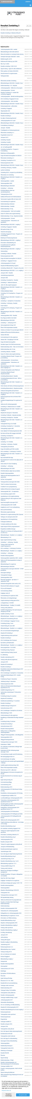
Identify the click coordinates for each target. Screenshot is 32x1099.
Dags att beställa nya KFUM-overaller (10, 449)
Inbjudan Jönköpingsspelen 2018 (9, 922)
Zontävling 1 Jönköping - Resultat (9, 303)
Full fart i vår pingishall (6, 479)
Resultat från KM (5, 1053)
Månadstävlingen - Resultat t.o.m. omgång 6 (11, 616)
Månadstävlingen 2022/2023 (8, 320)
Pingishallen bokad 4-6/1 (7, 135)
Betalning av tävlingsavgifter (8, 153)
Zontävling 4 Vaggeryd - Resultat (9, 227)
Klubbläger (3, 971)
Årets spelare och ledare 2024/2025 (9, 71)
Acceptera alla (23, 1095)
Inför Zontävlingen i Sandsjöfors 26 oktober (11, 710)
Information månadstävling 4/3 (8, 242)
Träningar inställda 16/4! (6, 1066)
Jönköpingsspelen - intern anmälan (9, 101)
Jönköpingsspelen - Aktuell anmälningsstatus (12, 96)
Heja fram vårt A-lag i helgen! (8, 878)
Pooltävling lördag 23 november (8, 696)
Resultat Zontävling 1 (6, 703)
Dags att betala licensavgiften (8, 342)
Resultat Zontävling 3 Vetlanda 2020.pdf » (11, 33)
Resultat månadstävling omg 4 (8, 837)
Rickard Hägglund (5, 956)
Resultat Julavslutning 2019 (7, 657)
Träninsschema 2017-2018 (7, 968)
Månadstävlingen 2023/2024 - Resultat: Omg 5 (12, 113)
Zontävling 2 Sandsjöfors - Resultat (9, 280)
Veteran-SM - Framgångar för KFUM (9, 339)
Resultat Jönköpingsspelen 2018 (9, 908)
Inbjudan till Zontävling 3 (7, 664)
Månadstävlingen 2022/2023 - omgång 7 (10, 224)
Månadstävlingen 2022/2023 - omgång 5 (10, 248)
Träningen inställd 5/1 (6, 1021)
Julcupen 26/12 (4, 137)
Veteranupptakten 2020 (6, 577)
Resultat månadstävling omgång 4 (9, 930)
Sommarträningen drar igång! (8, 759)
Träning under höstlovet (6, 868)
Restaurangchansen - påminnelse (9, 106)
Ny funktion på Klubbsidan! (7, 642)
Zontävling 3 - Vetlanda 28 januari (9, 282)
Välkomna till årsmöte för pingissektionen (11, 899)
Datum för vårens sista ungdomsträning (10, 213)
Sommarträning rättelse (6, 590)
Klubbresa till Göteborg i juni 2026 (9, 61)
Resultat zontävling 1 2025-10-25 (9, 66)
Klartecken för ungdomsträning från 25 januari (12, 514)
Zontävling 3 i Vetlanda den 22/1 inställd (10, 406)
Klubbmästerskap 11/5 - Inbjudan (9, 85)
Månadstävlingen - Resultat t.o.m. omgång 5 (11, 628)
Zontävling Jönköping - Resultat (8, 167)
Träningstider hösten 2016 (7, 1048)
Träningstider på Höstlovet (7, 446)
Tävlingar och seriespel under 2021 (9, 516)
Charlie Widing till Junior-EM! (8, 625)
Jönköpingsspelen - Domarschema (9, 360)
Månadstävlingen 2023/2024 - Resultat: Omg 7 (12, 83)
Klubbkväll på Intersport (6, 1045)
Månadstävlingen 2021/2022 (8, 468)
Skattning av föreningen (6, 1050)
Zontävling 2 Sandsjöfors (7, 435)
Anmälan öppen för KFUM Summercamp (11, 344)
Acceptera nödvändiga (8, 1094)
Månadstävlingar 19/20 (6, 713)
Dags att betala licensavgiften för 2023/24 (11, 155)
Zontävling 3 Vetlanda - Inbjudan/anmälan (11, 415)
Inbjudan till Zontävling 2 (7, 698)
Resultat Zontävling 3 (10, 26)
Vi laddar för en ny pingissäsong (9, 486)
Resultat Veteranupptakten (7, 473)
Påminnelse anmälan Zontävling (8, 80)
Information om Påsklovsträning (8, 918)
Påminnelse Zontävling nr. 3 (7, 132)
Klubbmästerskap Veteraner (7, 204)
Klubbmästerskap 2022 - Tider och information (12, 346)
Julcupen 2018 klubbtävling (7, 846)
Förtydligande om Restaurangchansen (10, 130)
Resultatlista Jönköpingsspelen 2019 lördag (11, 793)
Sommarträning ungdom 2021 (8, 494)
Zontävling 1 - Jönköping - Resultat (9, 542)
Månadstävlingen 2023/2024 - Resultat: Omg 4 (12, 123)
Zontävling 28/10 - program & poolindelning (11, 172)
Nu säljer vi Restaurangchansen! (8, 118)
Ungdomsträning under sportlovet (9, 635)
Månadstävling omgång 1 (7, 959)
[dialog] (16, 1088)
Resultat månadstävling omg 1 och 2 (10, 861)
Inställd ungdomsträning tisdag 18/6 (10, 765)
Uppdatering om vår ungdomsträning (10, 496)
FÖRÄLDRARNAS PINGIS (7, 291)
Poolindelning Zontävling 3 (7, 125)
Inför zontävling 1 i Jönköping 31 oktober (11, 451)
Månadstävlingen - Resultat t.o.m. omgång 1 (11, 550)
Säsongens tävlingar (6, 572)
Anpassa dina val (6, 1090)
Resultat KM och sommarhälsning (9, 983)
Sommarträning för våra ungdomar (9, 337)
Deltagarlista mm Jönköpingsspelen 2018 (11, 913)
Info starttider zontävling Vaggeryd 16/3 (10, 828)
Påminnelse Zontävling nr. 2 (7, 158)
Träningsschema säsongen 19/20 (9, 742)
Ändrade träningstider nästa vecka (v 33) (11, 583)
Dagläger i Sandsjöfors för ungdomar (10, 880)
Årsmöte (3, 1055)
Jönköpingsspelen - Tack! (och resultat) (10, 211)
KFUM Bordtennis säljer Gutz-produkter (10, 471)
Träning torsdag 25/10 (6, 951)
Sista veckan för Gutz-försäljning (9, 463)
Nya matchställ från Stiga (7, 457)
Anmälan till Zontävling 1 (7, 723)
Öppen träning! (4, 1057)
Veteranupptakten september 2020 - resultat (11, 558)
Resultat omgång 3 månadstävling (9, 942)
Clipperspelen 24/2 (5, 111)
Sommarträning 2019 (6, 784)
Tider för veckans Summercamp (8, 484)
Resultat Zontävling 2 (6, 666)
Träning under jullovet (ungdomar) (9, 659)
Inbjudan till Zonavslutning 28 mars (9, 618)
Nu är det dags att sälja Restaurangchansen (11, 854)
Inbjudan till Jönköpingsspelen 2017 (10, 1007)
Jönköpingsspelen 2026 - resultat (9, 49)
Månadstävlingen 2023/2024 (8, 185)
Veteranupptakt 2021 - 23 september (10, 491)
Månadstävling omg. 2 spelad (8, 949)
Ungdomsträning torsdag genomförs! (10, 600)
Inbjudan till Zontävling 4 (7, 633)
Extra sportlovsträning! (6, 509)
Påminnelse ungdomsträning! (8, 512)
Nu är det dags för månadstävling (9, 1038)
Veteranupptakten (5, 887)
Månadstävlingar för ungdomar (8, 564)
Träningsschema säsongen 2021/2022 (10, 481)
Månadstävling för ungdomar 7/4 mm (10, 915)
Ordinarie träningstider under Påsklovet (10, 370)
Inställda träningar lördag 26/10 (8, 705)
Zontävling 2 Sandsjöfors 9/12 (8, 160)
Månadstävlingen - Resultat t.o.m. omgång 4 (11, 645)
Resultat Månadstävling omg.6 (8, 920)
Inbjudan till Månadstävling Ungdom (9, 265)
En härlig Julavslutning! (6, 932)
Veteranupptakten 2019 (6, 737)
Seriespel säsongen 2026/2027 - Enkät (10, 56)
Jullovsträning (4, 937)
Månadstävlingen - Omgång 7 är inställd (10, 605)
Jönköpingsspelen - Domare (8, 90)
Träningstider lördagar (6, 575)
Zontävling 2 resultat (6, 142)
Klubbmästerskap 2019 (6, 787)
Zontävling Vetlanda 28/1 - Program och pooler (12, 268)
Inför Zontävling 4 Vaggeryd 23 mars (10, 98)
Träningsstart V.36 (5, 892)
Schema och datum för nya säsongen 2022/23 (12, 330)
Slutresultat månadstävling (7, 1002)
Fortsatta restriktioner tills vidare (8, 524)
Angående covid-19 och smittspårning (10, 507)
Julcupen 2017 (4, 934)
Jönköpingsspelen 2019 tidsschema (10, 811)
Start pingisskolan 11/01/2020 (8, 647)
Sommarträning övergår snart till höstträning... (12, 754)
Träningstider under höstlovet (8, 1036)
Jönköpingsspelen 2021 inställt (8, 504)
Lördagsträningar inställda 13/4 (8, 795)
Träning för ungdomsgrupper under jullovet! (11, 844)
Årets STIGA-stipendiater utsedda (9, 327)
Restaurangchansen (5, 1012)
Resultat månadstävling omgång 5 (9, 925)
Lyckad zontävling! (5, 170)
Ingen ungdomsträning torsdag (8, 539)
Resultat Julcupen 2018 (6, 841)
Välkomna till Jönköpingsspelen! (9, 404)
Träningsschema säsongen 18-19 (9, 895)
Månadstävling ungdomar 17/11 (8, 863)
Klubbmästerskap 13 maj (7, 208)
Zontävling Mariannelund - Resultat (9, 376)
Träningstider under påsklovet (8, 992)
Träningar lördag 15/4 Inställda (8, 990)
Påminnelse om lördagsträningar (9, 598)
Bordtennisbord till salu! (6, 1033)
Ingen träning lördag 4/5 (6, 779)
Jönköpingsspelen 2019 (7, 839)
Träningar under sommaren (7, 985)
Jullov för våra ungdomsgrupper (9, 285)
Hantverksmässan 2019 (6, 708)
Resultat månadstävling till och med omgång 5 (12, 1009)
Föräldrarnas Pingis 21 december (9, 679)
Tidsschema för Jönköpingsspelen (9, 910)
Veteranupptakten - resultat (7, 181)
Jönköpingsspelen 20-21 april (8, 120)
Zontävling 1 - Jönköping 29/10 (8, 322)
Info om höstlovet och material (8, 954)
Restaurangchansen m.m (7, 947)
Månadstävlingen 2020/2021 (8, 566)
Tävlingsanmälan (5, 76)
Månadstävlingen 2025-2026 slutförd (10, 51)
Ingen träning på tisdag (6, 978)
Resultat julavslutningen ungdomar (9, 849)
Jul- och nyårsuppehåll (6, 147)
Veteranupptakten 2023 (6, 183)
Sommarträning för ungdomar (8, 201)
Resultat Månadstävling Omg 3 (8, 856)
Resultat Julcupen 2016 (6, 1024)
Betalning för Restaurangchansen (9, 237)
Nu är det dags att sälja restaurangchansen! (11, 1031)
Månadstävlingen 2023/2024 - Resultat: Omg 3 (12, 144)
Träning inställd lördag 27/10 (8, 866)
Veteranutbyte (4, 251)
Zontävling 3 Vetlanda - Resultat (8, 253)
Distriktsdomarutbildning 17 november (10, 700)
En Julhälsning (4, 654)
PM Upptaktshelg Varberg (7, 897)
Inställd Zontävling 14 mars (7, 613)
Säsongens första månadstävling (9, 1041)
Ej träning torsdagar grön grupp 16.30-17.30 (11, 883)
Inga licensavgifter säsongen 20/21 (9, 502)
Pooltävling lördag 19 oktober (8, 721)
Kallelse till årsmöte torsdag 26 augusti (10, 489)
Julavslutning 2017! (5, 944)
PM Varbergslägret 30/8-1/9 (7, 756)
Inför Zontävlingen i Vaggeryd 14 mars (10, 621)
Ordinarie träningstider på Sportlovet (10, 390)
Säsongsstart (4, 966)
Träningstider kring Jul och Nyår (8, 423)
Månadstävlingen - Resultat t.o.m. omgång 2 (11, 535)
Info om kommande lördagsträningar (10, 630)
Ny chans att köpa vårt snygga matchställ (11, 433)
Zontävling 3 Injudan (6, 139)
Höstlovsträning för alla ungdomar (9, 715)
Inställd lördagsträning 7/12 (7, 690)
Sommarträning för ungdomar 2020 (9, 595)
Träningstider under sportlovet (8, 1014)
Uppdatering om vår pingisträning (9, 519)
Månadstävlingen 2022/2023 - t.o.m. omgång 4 (12, 270)
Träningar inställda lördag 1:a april (9, 997)
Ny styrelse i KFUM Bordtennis (8, 973)
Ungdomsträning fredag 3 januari (9, 652)
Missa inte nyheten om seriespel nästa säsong (12, 54)
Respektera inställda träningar (8, 529)
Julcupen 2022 (4, 277)
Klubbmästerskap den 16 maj (8, 349)
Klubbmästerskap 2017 (6, 987)
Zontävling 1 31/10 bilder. (7, 441)
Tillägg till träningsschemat (7, 739)
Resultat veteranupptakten (7, 885)
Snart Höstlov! (4, 305)
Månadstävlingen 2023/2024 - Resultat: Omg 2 (12, 165)
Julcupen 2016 (4, 1026)
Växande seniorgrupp (6, 231)
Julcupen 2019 (4, 662)
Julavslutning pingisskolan (7, 275)
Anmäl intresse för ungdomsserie (9, 73)
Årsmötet (3, 975)
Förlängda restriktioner (6, 521)
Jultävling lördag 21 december (8, 681)
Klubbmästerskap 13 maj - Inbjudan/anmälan (12, 216)
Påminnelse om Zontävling (7, 174)
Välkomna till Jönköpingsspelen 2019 (10, 820)
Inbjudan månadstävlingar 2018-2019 (10, 890)
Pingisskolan (4, 1019)
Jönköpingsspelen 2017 (7, 1000)
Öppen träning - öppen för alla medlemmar (11, 68)
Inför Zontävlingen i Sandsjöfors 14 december (12, 673)
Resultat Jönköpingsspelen (7, 995)
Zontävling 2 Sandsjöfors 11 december (10, 426)
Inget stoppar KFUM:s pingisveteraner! (10, 526)
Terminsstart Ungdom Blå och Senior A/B (11, 199)
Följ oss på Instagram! (6, 588)
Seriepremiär (4, 961)
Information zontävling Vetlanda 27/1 (10, 834)
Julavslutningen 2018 (6, 851)
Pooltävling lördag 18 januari (8, 650)
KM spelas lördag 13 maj (7, 229)
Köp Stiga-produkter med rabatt (8, 318)
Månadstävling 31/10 (6, 537)
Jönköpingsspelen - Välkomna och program (11, 88)
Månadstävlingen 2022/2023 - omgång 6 (10, 240)
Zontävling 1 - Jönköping (7, 188)
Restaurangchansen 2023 (7, 256)
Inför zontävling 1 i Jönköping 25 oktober (11, 548)
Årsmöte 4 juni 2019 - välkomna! (8, 770)
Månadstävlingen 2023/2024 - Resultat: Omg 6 (12, 103)
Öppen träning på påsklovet (7, 1072)
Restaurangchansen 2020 (7, 683)
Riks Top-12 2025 (5, 63)
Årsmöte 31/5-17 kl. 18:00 (7, 980)
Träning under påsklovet (7, 607)
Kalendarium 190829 (6, 744)
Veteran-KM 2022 (5, 334)
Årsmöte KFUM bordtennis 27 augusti (10, 586)
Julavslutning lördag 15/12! (7, 858)
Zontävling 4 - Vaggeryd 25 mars (9, 260)
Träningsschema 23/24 (6, 194)
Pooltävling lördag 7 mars (7, 623)
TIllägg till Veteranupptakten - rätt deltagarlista (12, 734)
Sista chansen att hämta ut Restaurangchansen (12, 386)
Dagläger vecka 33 (5, 593)
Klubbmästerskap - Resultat (7, 206)
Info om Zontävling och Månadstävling (10, 1004)
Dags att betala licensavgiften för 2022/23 (11, 258)
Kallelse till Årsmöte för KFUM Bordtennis (11, 196)
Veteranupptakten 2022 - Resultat (9, 315)
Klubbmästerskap (5, 906)
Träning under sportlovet (7, 927)
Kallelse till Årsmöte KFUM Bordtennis (10, 332)
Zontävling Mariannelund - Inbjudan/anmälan (12, 388)
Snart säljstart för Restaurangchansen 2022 (11, 431)
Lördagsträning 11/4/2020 (7, 602)
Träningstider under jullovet (7, 1028)
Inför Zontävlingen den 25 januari (9, 640)
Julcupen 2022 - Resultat (7, 273)
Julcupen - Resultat (5, 127)
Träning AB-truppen (5, 939)
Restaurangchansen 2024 (7, 162)
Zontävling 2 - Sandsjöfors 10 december (10, 300)
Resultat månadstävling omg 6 (8, 826)
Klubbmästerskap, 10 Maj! (7, 1060)
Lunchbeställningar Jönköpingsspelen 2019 (11, 798)
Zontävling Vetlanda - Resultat (8, 351)
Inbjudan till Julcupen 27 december (9, 412)
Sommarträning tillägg (6, 782)
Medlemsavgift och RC (6, 59)
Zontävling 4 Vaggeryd (6, 108)
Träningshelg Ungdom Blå (7, 428)
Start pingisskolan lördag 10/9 (8, 325)
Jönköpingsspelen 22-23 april (8, 263)
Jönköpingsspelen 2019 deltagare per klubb (12, 813)
